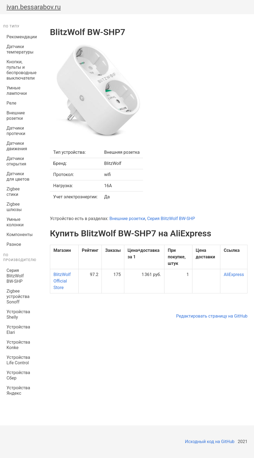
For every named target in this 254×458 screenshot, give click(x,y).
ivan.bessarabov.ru (34, 7)
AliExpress (234, 274)
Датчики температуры (20, 49)
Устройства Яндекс (18, 390)
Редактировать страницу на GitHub (211, 316)
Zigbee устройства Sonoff (18, 296)
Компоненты (20, 234)
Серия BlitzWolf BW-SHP (15, 276)
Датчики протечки (16, 131)
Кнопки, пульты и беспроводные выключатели (20, 70)
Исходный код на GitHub (209, 441)
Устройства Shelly (18, 314)
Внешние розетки (16, 115)
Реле (11, 103)
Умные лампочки (17, 90)
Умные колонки (15, 222)
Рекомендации (20, 36)
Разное (14, 244)
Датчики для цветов (18, 176)
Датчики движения (17, 146)
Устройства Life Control (18, 360)
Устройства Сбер (18, 375)
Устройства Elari (18, 329)
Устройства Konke (18, 345)
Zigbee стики (13, 191)
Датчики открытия (16, 161)
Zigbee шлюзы (14, 207)
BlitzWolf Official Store (62, 281)
